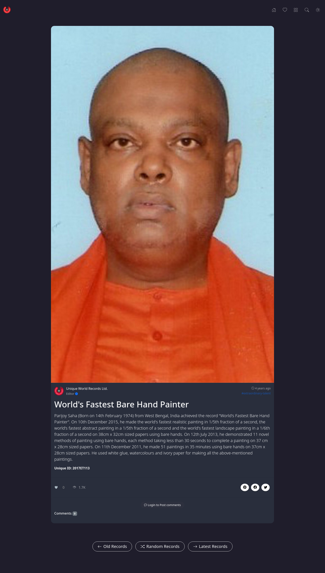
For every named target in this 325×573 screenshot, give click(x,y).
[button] (255, 487)
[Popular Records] (285, 9)
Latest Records (210, 546)
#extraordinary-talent (256, 393)
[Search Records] (307, 9)
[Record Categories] (296, 9)
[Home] (274, 9)
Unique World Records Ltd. (87, 388)
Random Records (160, 546)
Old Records (112, 546)
